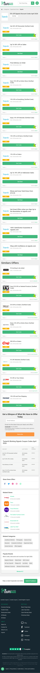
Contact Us (4, 627)
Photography (19, 540)
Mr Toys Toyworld (9, 563)
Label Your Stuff (14, 527)
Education (7, 543)
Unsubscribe (7, 426)
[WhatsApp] (3, 669)
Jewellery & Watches (10, 540)
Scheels (12, 496)
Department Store (14, 9)
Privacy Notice (13, 669)
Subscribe (20, 434)
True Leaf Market (34, 317)
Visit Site (14, 16)
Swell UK (35, 372)
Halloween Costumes (10, 566)
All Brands (3, 615)
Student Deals (4, 610)
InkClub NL (35, 281)
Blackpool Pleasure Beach (23, 566)
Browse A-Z (20, 571)
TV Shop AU (35, 299)
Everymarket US (14, 521)
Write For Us (4, 630)
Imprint (3, 632)
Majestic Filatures (9, 560)
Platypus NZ (18, 563)
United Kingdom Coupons (24, 599)
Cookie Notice (20, 669)
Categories (6, 9)
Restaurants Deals (5, 612)
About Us (3, 624)
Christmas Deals (25, 615)
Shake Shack (18, 560)
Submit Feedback (31, 581)
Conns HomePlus (34, 354)
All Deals (3, 618)
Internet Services (9, 546)
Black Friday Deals (26, 607)
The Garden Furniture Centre (17, 514)
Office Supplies (18, 546)
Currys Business (14, 508)
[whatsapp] (20, 483)
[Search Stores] (32, 3)
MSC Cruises (26, 560)
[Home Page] (2, 9)
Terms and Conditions (29, 669)
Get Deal (20, 53)
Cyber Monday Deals (26, 612)
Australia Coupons (5, 599)
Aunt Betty (25, 563)
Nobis (30, 563)
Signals (21, 9)
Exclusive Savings (5, 607)
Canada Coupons (13, 599)
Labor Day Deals (25, 610)
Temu (11, 502)
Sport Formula (34, 409)
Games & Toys (27, 540)
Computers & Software (16, 543)
